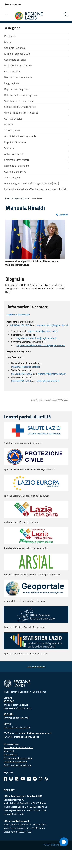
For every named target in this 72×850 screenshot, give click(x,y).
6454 (29, 374)
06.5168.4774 (18, 374)
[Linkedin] (29, 779)
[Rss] (46, 779)
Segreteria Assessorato (18, 314)
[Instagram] (11, 779)
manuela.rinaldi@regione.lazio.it (53, 325)
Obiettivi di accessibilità (15, 761)
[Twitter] (16, 779)
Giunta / (25, 198)
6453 (28, 381)
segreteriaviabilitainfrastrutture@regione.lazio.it (41, 345)
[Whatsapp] (40, 779)
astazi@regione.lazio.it (48, 381)
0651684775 (18, 381)
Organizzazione (11, 744)
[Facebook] (5, 779)
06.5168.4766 (17, 325)
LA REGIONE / (17, 198)
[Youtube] (22, 779)
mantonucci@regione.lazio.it (25, 366)
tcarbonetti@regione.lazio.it (51, 374)
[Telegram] (35, 779)
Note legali (9, 751)
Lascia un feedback (36, 666)
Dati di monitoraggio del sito (18, 765)
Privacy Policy (10, 754)
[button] (66, 159)
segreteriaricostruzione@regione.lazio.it (36, 338)
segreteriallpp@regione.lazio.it (42, 331)
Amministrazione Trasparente (18, 747)
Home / (8, 198)
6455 (28, 325)
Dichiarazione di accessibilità (18, 758)
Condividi (62, 214)
